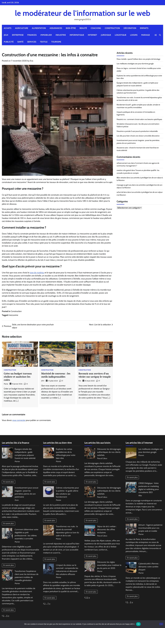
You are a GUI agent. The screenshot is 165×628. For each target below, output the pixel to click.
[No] (161, 624)
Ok (138, 624)
